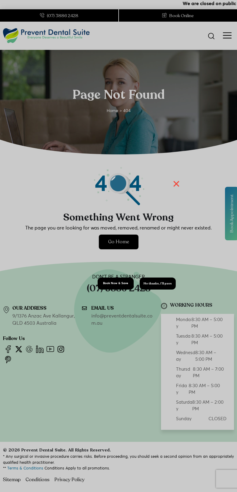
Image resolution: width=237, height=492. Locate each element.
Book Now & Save (115, 283)
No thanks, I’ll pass (158, 283)
